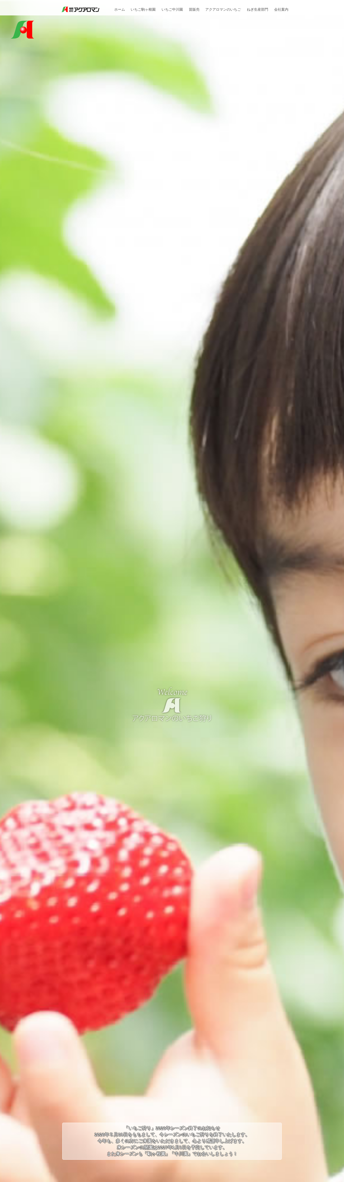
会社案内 (281, 9)
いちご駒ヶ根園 (143, 9)
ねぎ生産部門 (257, 9)
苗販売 (194, 9)
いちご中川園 (172, 9)
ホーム (119, 9)
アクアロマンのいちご (223, 9)
